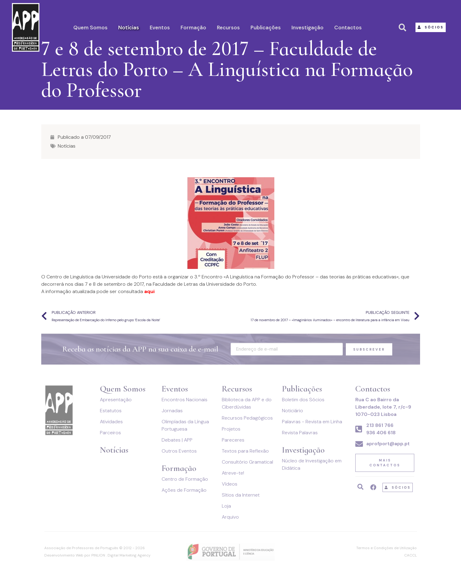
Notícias (128, 27)
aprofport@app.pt (388, 443)
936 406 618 (381, 432)
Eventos (160, 27)
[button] (430, 27)
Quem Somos (90, 27)
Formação (193, 27)
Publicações (266, 27)
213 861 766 (379, 425)
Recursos (228, 27)
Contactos (348, 27)
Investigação (307, 27)
